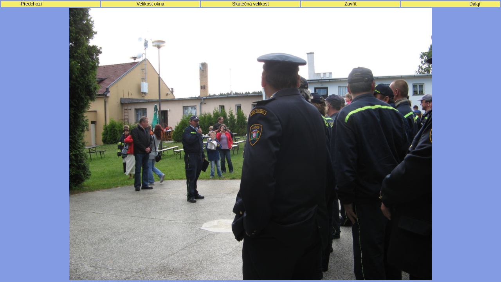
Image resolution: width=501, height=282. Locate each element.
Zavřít (350, 4)
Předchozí (31, 4)
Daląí (474, 4)
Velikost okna (150, 4)
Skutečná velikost (250, 4)
